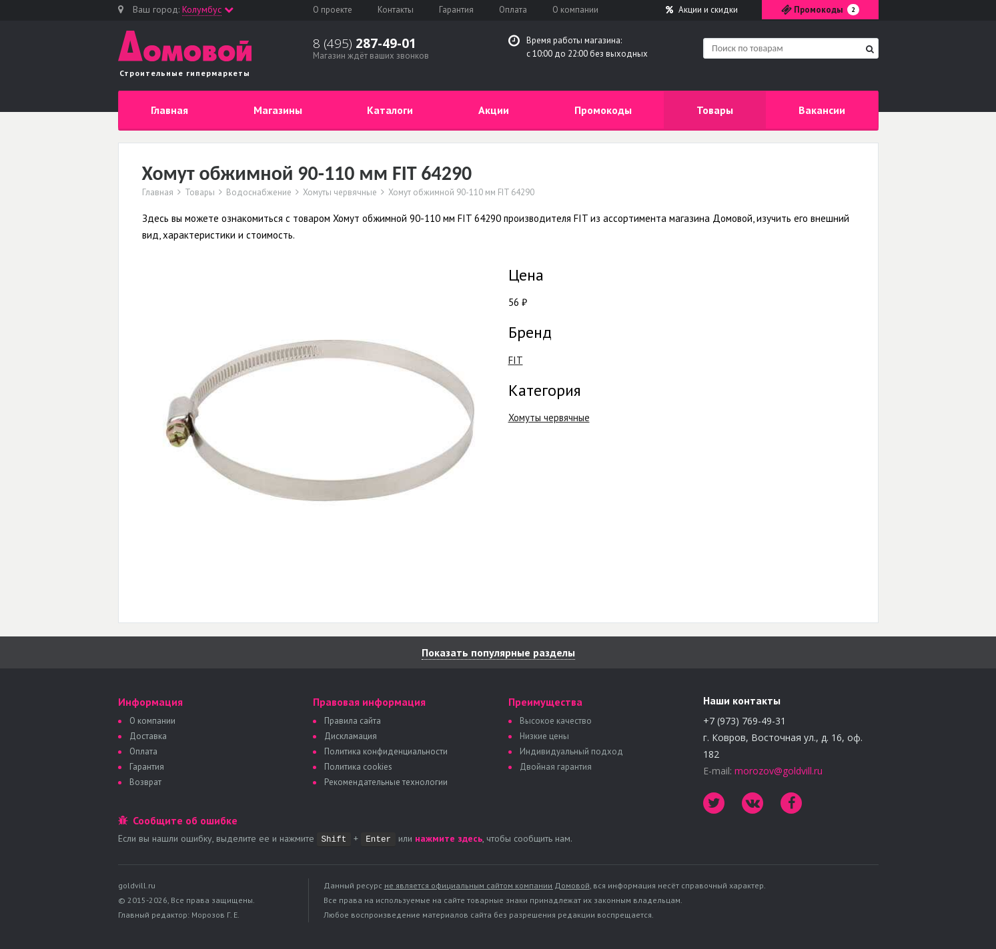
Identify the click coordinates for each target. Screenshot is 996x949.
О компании (575, 9)
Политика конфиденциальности (386, 751)
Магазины (278, 110)
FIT (515, 360)
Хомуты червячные (340, 193)
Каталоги (390, 110)
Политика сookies (358, 766)
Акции (702, 9)
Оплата (513, 9)
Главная (169, 110)
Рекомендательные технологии (386, 782)
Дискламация (350, 736)
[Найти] (870, 49)
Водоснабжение (259, 193)
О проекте (332, 9)
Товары (714, 110)
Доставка (148, 736)
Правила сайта (352, 720)
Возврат (145, 782)
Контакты (396, 9)
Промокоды (603, 110)
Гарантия (456, 9)
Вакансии (822, 110)
